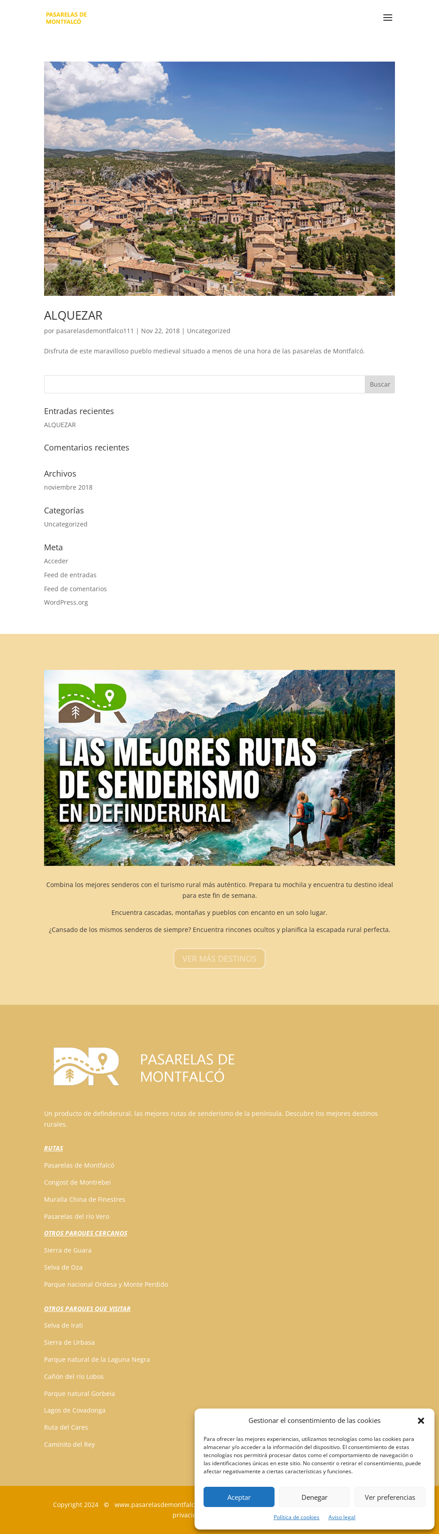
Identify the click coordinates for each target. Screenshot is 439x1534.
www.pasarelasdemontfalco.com (164, 1504)
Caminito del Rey (69, 1444)
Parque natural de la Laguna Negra (97, 1359)
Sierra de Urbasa (69, 1342)
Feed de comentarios (75, 588)
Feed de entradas (70, 575)
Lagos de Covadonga (75, 1410)
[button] (421, 1420)
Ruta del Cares (66, 1427)
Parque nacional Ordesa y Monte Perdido (106, 1284)
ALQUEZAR (73, 315)
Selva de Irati (63, 1325)
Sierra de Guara (68, 1250)
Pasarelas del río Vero (76, 1216)
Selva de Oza (63, 1267)
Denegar (315, 1497)
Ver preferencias (390, 1497)
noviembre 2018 (68, 487)
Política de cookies (296, 1517)
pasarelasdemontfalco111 (95, 330)
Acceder (56, 561)
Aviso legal (341, 1517)
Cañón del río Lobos (74, 1376)
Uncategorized (209, 330)
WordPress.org (66, 602)
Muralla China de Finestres (84, 1199)
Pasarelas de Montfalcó (79, 1165)
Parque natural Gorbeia (79, 1393)
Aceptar (239, 1497)
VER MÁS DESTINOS (219, 958)
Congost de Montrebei (77, 1182)
